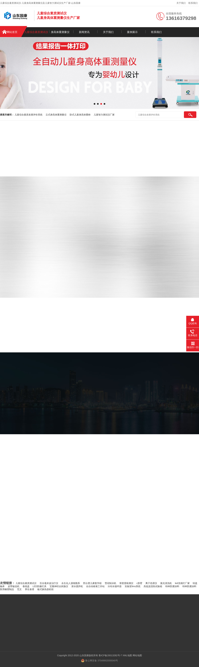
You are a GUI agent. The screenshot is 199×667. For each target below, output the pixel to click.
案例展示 (132, 32)
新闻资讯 (84, 32)
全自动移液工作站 (95, 586)
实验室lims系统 (132, 586)
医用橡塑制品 (7, 589)
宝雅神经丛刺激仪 (59, 586)
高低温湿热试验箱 (153, 586)
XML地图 (127, 655)
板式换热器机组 (45, 589)
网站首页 (12, 32)
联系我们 (193, 3)
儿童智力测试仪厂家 (104, 114)
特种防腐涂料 (172, 586)
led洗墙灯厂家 (182, 583)
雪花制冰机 (110, 583)
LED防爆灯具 (39, 586)
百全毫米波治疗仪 (49, 583)
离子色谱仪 (151, 583)
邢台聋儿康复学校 (92, 583)
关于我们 (181, 3)
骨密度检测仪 (126, 583)
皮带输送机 (13, 586)
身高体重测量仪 (60, 32)
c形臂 (139, 583)
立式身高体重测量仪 (56, 114)
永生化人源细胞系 (70, 583)
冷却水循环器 (115, 586)
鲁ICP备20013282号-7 (110, 655)
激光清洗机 (166, 583)
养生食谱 (29, 589)
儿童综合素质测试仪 (36, 32)
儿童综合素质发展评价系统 (28, 114)
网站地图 (137, 655)
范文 (19, 589)
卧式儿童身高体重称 (80, 114)
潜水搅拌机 (77, 586)
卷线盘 (26, 586)
